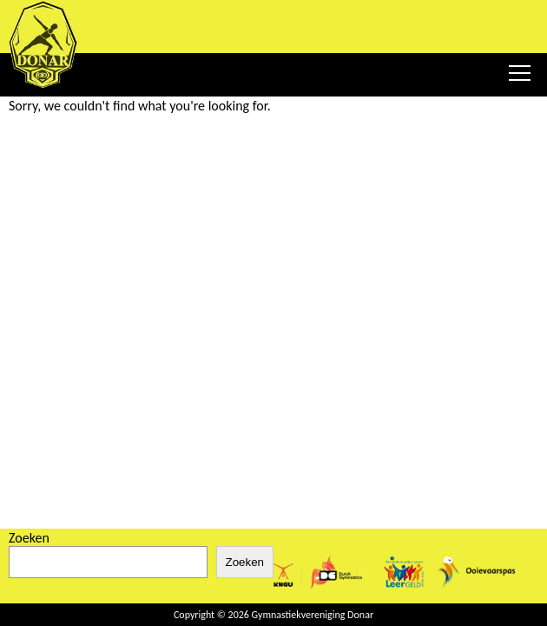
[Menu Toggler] (519, 73)
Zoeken (29, 537)
